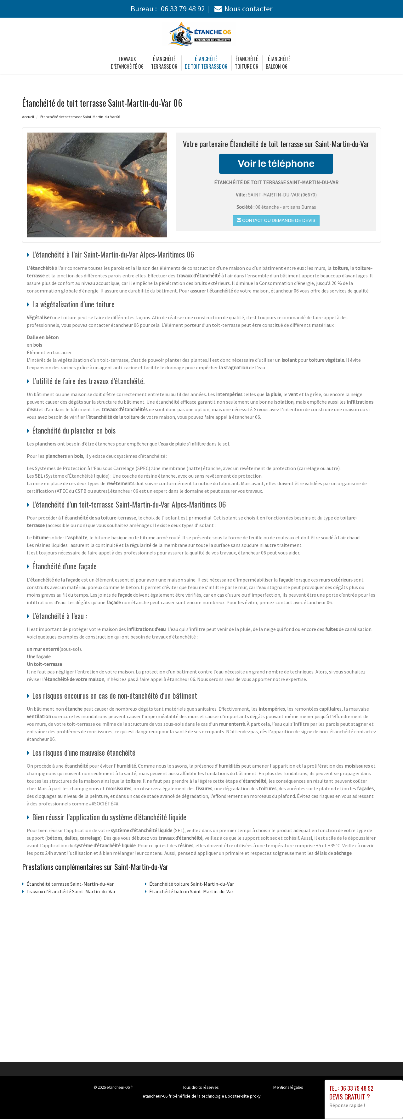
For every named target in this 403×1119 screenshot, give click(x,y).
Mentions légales (288, 1087)
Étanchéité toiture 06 (246, 62)
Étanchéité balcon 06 (278, 62)
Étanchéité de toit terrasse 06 (206, 62)
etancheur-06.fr (119, 1087)
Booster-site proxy (243, 1096)
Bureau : (168, 9)
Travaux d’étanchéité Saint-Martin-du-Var (71, 891)
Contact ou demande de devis (276, 220)
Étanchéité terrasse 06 (164, 62)
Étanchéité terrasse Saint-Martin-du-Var (70, 884)
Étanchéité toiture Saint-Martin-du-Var (191, 884)
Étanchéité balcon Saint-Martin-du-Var (191, 891)
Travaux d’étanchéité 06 (127, 62)
